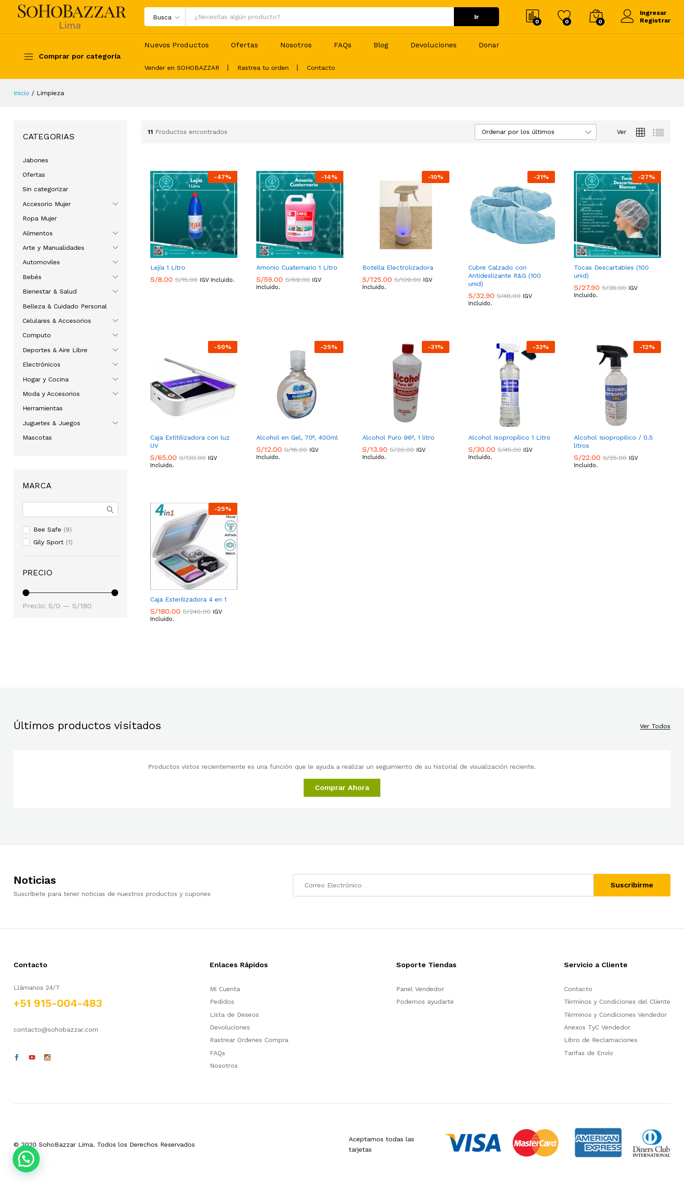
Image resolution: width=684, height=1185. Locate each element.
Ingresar (643, 13)
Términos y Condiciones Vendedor (615, 1014)
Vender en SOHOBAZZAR (181, 67)
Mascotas (37, 437)
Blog (381, 45)
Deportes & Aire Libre (55, 350)
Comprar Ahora (342, 787)
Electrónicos (41, 364)
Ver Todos (655, 726)
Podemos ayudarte (425, 1001)
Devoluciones (434, 45)
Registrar (655, 20)
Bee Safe (47, 529)
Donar (489, 45)
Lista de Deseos (234, 1014)
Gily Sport (48, 542)
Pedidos (222, 1001)
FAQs (342, 45)
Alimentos (38, 233)
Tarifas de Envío (588, 1052)
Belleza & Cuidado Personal (65, 306)
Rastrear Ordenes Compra (249, 1039)
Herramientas (43, 408)
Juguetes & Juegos (51, 423)
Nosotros (296, 45)
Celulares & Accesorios (57, 320)
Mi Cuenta (225, 988)
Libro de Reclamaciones (601, 1039)
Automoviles (41, 262)
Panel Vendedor (420, 988)
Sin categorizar (45, 189)
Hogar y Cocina (46, 379)
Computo (37, 335)
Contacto (321, 67)
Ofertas (244, 45)
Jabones (35, 160)
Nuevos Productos (176, 45)
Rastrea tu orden (263, 67)
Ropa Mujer (40, 218)
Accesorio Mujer (47, 203)
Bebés (32, 276)
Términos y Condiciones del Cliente (617, 1001)
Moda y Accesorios (51, 393)
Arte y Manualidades (53, 247)
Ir (476, 16)
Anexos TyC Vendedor (597, 1027)
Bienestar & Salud (50, 291)
